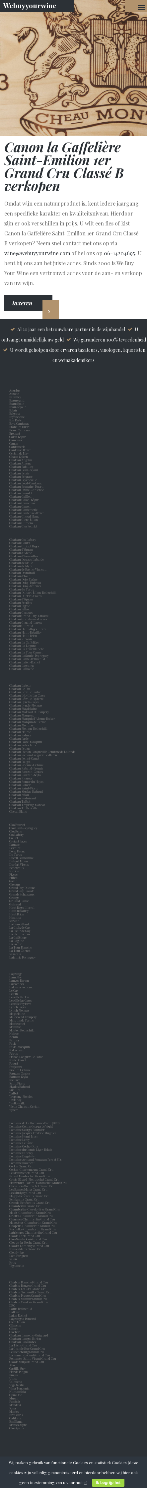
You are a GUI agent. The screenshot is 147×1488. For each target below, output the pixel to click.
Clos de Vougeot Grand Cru (26, 1362)
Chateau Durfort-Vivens (25, 596)
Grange (14, 897)
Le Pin (14, 994)
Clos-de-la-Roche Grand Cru (28, 1242)
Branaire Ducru (20, 427)
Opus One (16, 1395)
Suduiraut (17, 1090)
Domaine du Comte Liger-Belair (30, 1149)
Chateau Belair (19, 473)
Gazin (14, 881)
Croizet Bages (18, 841)
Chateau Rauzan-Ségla (25, 775)
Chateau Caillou (20, 496)
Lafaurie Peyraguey (23, 957)
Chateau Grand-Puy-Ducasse (28, 616)
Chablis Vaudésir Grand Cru (28, 1302)
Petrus (14, 1053)
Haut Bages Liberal (22, 907)
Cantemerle (18, 447)
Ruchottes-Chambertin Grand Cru (32, 1229)
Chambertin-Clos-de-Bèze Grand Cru (34, 1209)
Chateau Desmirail (22, 573)
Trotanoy (16, 1100)
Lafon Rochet (18, 1315)
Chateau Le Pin (20, 689)
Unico (14, 1378)
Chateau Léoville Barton (25, 692)
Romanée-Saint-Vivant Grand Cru (32, 1358)
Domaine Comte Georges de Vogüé (31, 1126)
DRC (12, 1305)
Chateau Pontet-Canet (24, 758)
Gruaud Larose (20, 901)
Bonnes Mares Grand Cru (25, 1249)
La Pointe (16, 944)
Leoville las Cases (21, 1000)
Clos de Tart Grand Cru (24, 1236)
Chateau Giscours (21, 612)
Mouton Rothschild (22, 1030)
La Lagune (17, 941)
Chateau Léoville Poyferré (26, 699)
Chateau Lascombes (22, 1342)
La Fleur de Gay (20, 931)
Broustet (15, 433)
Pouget (14, 1063)
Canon (13, 443)
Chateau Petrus (20, 748)
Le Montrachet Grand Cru (26, 1173)
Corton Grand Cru (21, 1166)
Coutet (14, 838)
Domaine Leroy (19, 1140)
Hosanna (16, 917)
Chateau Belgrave (21, 476)
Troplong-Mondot (21, 1096)
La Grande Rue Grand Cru (27, 1348)
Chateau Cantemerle (23, 510)
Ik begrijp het (108, 1482)
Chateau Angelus (20, 460)
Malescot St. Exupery (23, 1017)
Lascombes (17, 984)
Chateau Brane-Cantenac (26, 490)
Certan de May (19, 453)
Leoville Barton (20, 997)
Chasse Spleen (18, 457)
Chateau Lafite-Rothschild (27, 659)
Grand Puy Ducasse (22, 888)
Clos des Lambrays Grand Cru (29, 1246)
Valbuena (16, 1382)
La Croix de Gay (20, 927)
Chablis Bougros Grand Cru (27, 1285)
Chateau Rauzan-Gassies (26, 772)
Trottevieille (17, 1103)
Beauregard (17, 400)
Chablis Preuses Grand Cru (27, 1295)
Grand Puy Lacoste (22, 891)
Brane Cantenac (20, 430)
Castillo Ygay (17, 1368)
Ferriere (15, 871)
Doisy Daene (18, 851)
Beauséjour (16, 403)
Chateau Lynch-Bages (23, 702)
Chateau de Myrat (21, 566)
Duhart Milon (19, 861)
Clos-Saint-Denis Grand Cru (28, 1239)
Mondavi (15, 1405)
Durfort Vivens (19, 864)
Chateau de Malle (21, 563)
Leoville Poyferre (20, 1004)
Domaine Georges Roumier (26, 1130)
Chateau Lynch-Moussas (25, 705)
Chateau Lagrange (21, 665)
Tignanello (16, 1266)
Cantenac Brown (21, 450)
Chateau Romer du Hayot (26, 781)
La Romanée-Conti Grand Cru (29, 1355)
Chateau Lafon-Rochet (24, 662)
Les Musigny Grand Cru (25, 1193)
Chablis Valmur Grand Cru (28, 1299)
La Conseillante (20, 924)
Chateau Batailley (21, 466)
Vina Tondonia (19, 1388)
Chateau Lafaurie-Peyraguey (29, 655)
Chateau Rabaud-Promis (26, 768)
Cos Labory (17, 835)
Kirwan (15, 921)
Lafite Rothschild (20, 1309)
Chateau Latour (20, 685)
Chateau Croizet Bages (24, 546)
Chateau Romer (20, 785)
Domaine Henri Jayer (23, 1136)
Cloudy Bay (17, 1252)
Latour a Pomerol (21, 987)
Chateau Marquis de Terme (27, 722)
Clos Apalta (16, 1428)
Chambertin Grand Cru (25, 1206)
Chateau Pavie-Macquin (26, 742)
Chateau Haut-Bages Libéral (28, 629)
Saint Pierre (18, 1083)
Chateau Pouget (19, 762)
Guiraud (15, 904)
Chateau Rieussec (21, 778)
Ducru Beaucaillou (22, 858)
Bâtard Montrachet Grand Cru (29, 1176)
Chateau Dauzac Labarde (26, 559)
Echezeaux (17, 868)
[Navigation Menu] (141, 7)
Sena (12, 1408)
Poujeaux (16, 1067)
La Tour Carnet (20, 951)
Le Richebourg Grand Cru (26, 1352)
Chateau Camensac (22, 503)
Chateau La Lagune (22, 646)
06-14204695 (119, 253)
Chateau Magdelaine (23, 709)
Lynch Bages (17, 1007)
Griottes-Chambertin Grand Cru (31, 1216)
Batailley (16, 397)
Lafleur (15, 1312)
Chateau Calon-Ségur (23, 500)
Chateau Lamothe (21, 669)
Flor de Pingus (19, 1372)
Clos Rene (16, 831)
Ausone (14, 394)
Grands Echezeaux (22, 894)
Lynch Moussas (20, 1010)
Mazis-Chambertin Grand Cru (30, 1212)
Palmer (15, 1040)
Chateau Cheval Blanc (24, 516)
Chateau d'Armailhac (24, 556)
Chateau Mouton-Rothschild (28, 728)
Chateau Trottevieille (23, 808)
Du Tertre (16, 854)
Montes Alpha (18, 1425)
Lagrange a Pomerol (23, 1319)
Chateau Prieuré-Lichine (26, 765)
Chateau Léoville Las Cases (27, 695)
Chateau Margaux (22, 715)
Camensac (17, 440)
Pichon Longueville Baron (27, 1057)
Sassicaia (16, 954)
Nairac (14, 1033)
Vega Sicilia (17, 1385)
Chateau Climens (21, 523)
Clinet (14, 1329)
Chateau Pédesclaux (22, 745)
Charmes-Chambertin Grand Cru (32, 1219)
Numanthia (17, 1392)
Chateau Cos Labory (22, 539)
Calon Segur (18, 437)
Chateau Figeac (19, 606)
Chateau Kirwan (20, 639)
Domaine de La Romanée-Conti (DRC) (34, 1123)
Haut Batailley (19, 911)
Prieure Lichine (20, 1070)
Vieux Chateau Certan (25, 1106)
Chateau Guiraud (21, 626)
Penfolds (14, 1401)
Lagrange (16, 974)
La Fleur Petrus (20, 934)
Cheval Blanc (18, 811)
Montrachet (17, 1023)
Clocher (15, 1332)
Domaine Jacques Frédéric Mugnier (32, 1133)
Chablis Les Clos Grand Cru (27, 1289)
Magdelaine (17, 1014)
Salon (13, 1259)
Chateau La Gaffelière (24, 642)
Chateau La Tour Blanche (26, 649)
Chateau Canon (20, 506)
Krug (12, 1262)
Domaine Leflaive (21, 1143)
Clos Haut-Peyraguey (23, 828)
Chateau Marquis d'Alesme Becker (32, 718)
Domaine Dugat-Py (22, 1156)
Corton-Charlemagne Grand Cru (31, 1169)
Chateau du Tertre (21, 589)
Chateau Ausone (20, 463)
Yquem (14, 1110)
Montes (14, 1411)
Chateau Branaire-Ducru (26, 486)
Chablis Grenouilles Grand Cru (30, 1292)
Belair (13, 410)
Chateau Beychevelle (23, 480)
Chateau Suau (19, 795)
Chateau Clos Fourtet (23, 526)
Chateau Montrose (21, 725)
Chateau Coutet (19, 543)
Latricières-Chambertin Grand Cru (33, 1232)
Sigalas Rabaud (20, 1086)
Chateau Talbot (19, 801)
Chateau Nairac (20, 732)
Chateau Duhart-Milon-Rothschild (32, 592)
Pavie (12, 1043)
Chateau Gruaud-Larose (25, 622)
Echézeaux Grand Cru (24, 1199)
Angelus (14, 390)
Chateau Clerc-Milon (23, 520)
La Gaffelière (18, 937)
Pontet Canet (18, 1060)
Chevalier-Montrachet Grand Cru (31, 1186)
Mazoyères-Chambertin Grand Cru (33, 1222)
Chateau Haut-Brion (23, 636)
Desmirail (16, 848)
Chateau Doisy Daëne (23, 579)
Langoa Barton (19, 980)
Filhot (13, 878)
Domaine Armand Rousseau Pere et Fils (35, 1159)
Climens (15, 1325)
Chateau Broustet (21, 493)
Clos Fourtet (17, 825)
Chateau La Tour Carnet (25, 652)
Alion (13, 1365)
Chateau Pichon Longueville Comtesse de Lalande (42, 752)
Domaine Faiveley (21, 1153)
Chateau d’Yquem (21, 549)
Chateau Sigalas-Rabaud (26, 791)
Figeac (13, 874)
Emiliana (16, 1421)
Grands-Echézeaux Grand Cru (29, 1203)
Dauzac (14, 844)
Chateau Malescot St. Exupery (29, 712)
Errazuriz (16, 1415)
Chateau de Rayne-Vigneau (27, 569)
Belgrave (15, 413)
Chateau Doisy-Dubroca (25, 583)
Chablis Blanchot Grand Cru (28, 1282)
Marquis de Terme (22, 1020)
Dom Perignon (18, 1256)
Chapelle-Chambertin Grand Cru (32, 1226)
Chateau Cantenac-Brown (26, 513)
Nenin (13, 1037)
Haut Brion (17, 914)
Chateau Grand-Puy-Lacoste (28, 619)
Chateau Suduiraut (22, 798)
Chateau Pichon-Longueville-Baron (33, 755)
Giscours (15, 884)
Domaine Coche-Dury (24, 1146)
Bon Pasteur (17, 420)
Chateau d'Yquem (21, 599)
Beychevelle (17, 417)
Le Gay (14, 990)
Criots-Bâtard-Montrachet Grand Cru (34, 1179)
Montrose (16, 1027)
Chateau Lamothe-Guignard (28, 1335)
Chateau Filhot (19, 609)
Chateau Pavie (19, 738)
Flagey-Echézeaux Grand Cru (29, 1196)
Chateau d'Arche (20, 553)
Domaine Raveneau (22, 1163)
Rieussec (15, 1080)
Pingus (13, 1375)
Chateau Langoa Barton (25, 1338)
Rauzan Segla (19, 1077)
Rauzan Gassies (20, 1073)
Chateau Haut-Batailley (25, 632)
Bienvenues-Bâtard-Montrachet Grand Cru (38, 1183)
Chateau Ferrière (20, 602)
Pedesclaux (17, 1050)
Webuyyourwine (29, 5)
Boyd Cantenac (20, 423)
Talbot (14, 1093)
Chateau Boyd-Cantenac (25, 483)
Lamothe (16, 977)
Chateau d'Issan (20, 576)
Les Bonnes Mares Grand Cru (28, 1189)
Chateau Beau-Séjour (23, 470)
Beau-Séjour (17, 407)
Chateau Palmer (20, 735)
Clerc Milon (17, 1322)
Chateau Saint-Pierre (23, 788)
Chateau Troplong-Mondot (27, 805)
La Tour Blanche (21, 947)
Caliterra (15, 1418)
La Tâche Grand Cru (23, 1345)
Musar (14, 1398)
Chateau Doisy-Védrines (25, 586)
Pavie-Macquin (20, 1047)
